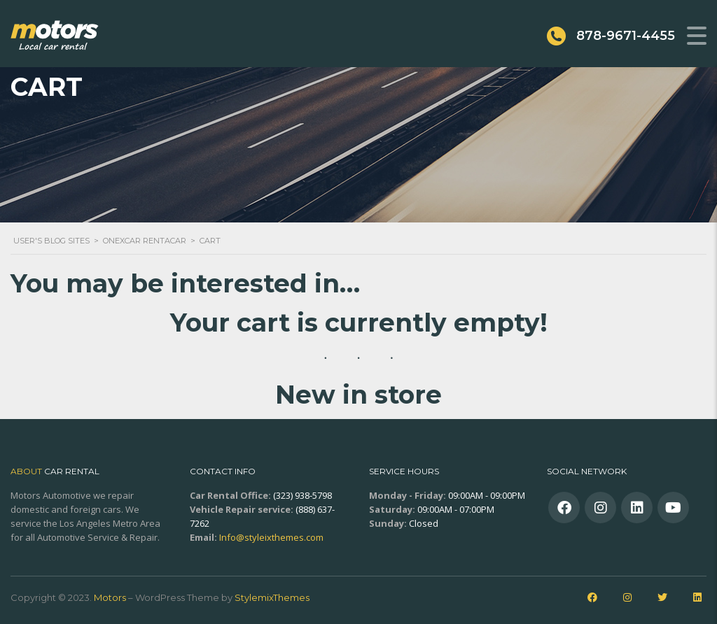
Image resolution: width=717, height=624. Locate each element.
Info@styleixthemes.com (271, 537)
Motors (110, 597)
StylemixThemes (272, 597)
